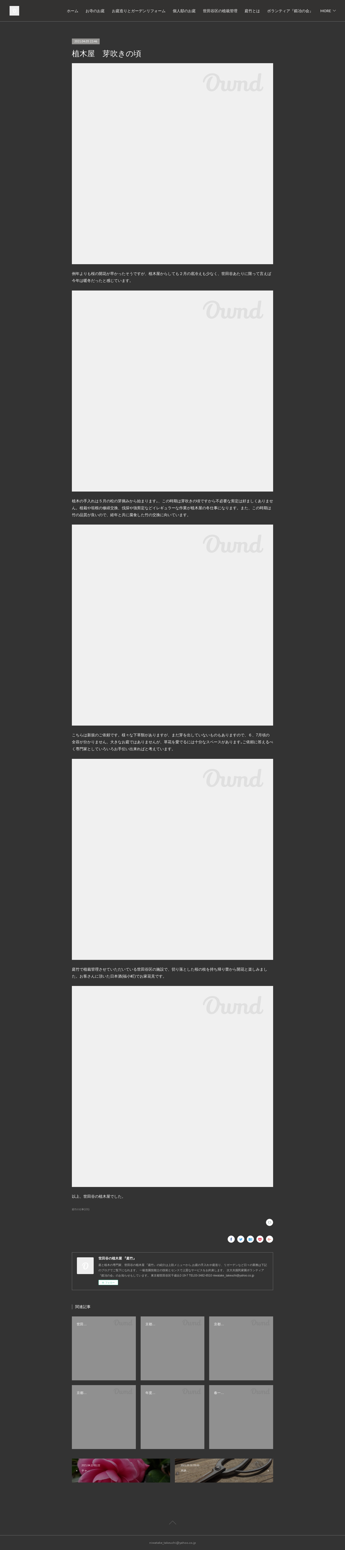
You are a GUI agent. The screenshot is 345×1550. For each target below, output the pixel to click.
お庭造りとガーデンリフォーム (139, 10)
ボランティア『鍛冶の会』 (290, 10)
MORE (325, 10)
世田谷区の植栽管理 (220, 10)
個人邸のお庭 (184, 10)
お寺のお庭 (95, 10)
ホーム (72, 10)
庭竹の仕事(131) (80, 1209)
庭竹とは (252, 10)
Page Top (172, 1523)
